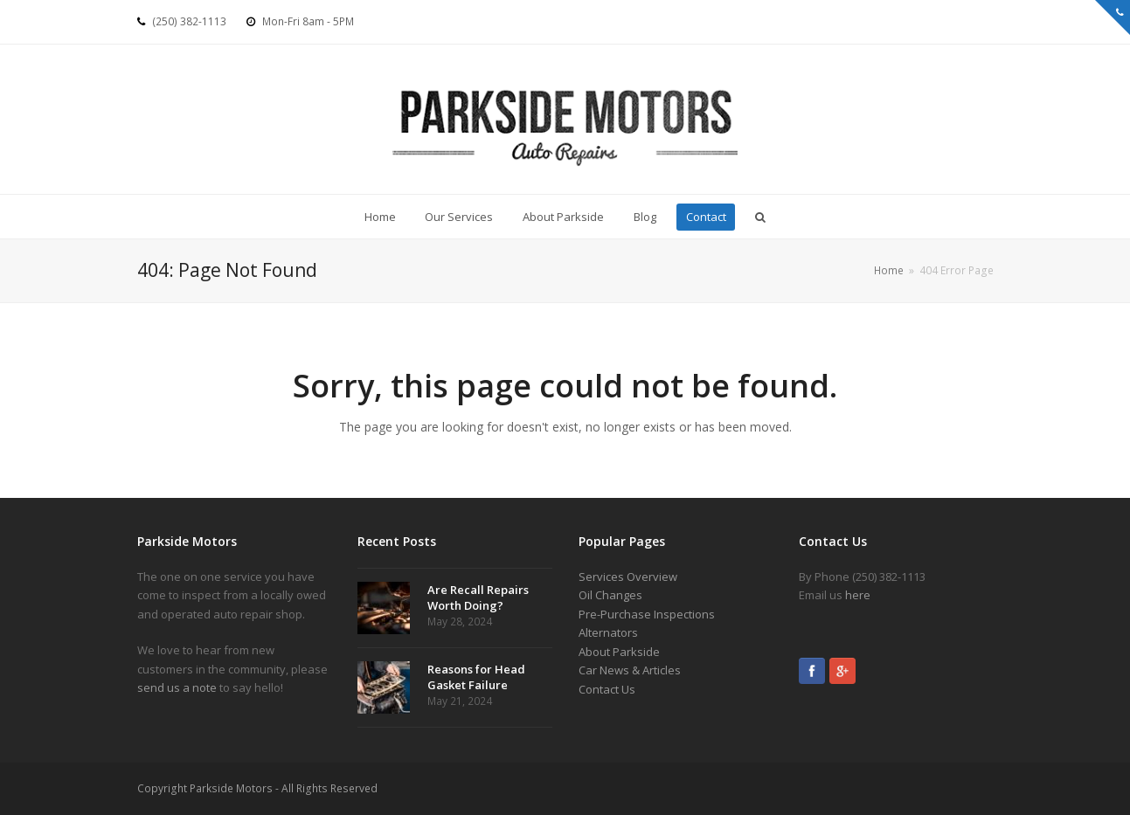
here (857, 595)
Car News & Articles (630, 670)
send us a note (177, 687)
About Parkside (619, 652)
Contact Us (607, 689)
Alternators (608, 632)
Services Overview (628, 576)
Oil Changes (610, 595)
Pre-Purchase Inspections (647, 614)
